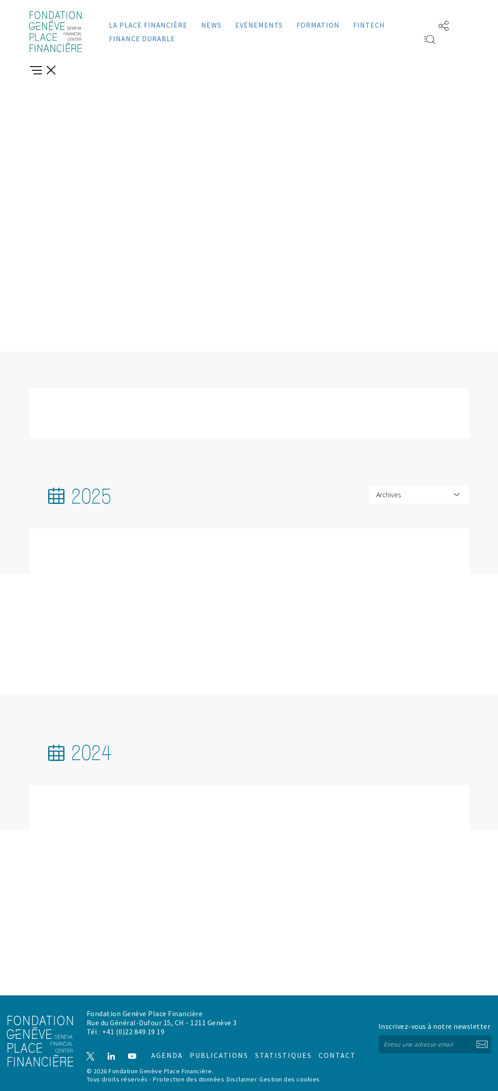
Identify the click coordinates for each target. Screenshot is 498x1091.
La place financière (148, 24)
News (211, 24)
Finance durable (142, 38)
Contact (328, 1047)
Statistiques (275, 1047)
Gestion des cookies (289, 1079)
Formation (318, 24)
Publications (213, 1047)
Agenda (162, 1047)
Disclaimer (242, 1079)
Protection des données (188, 1079)
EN (416, 24)
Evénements (259, 24)
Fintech (369, 24)
